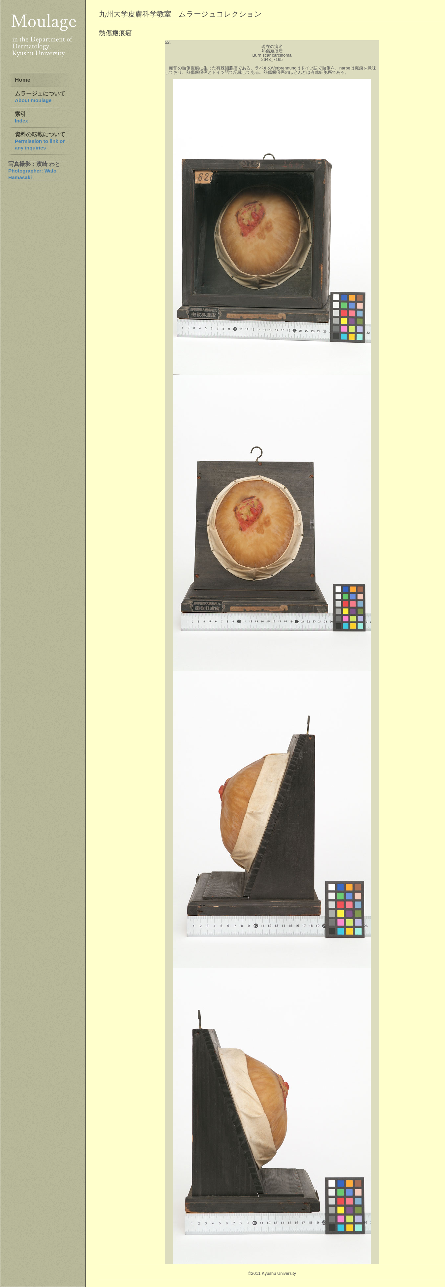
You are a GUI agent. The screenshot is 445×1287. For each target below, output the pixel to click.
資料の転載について (40, 140)
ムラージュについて (40, 97)
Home (22, 80)
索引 (21, 117)
